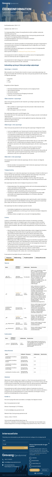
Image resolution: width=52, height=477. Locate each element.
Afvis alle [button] (44, 470)
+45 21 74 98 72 (8, 459)
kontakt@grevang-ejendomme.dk (13, 462)
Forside (8, 16)
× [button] (48, 443)
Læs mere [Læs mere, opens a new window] (37, 454)
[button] (39, 473)
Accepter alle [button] (34, 470)
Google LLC (18, 292)
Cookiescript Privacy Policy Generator (26, 51)
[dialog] (39, 458)
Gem (9, 259)
